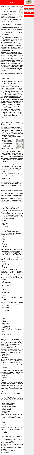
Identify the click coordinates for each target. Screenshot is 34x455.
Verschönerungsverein (29, 13)
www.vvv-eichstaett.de (29, 5)
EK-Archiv (28, 15)
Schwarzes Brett (28, 12)
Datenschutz (28, 16)
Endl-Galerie (28, 9)
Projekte (29, 8)
